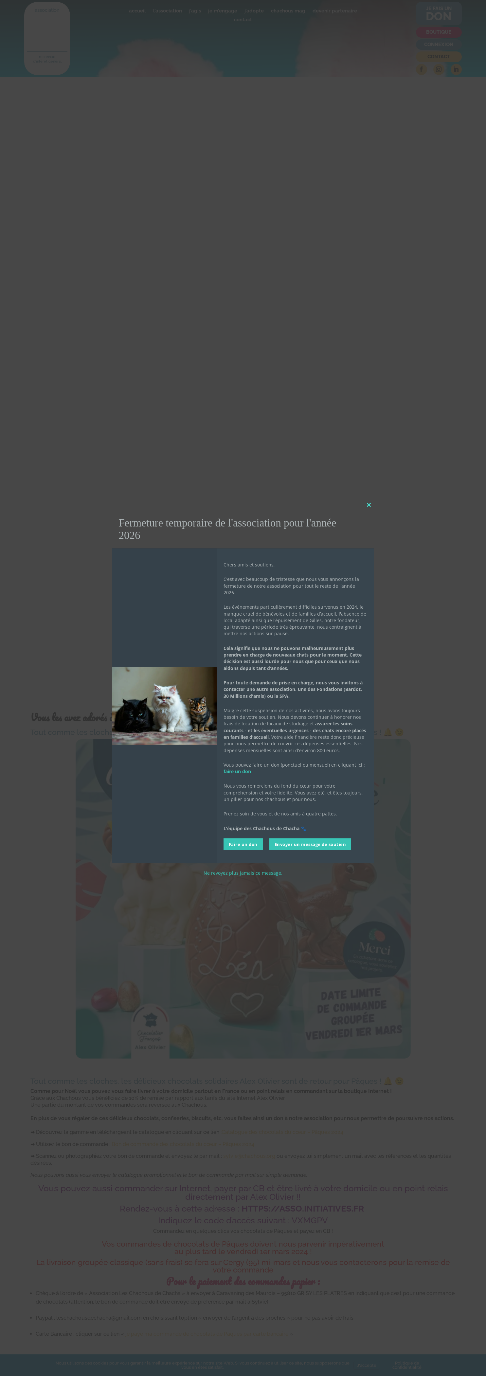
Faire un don (243, 844)
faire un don (237, 771)
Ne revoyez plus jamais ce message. (243, 873)
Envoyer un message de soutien (310, 844)
